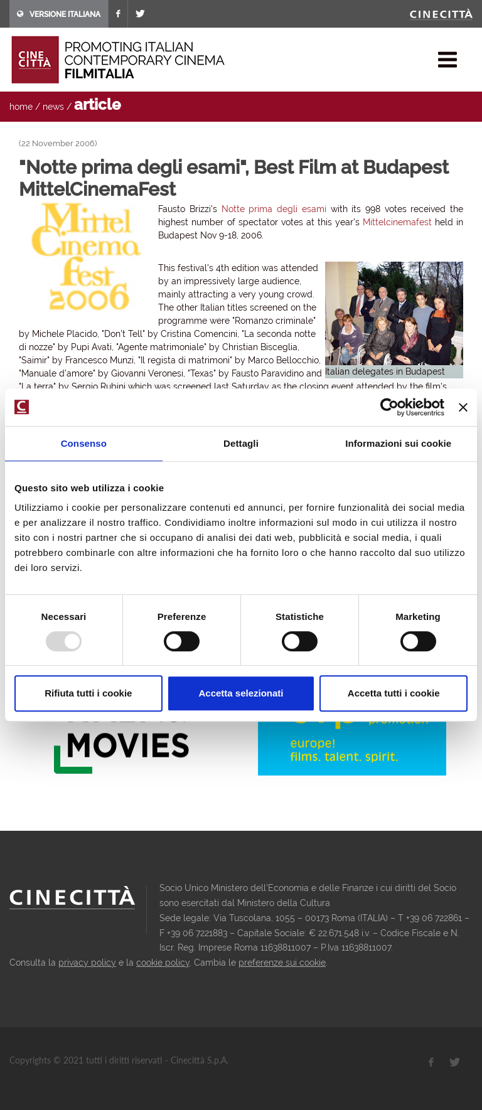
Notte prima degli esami (274, 209)
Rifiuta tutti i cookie (88, 693)
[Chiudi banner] (463, 407)
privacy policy (87, 963)
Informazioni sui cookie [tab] (398, 443)
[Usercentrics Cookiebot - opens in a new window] (389, 407)
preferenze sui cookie (282, 963)
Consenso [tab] (84, 443)
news (53, 107)
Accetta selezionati (240, 693)
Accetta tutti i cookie (394, 693)
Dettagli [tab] (241, 443)
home (21, 107)
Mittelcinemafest (397, 222)
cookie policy (163, 963)
